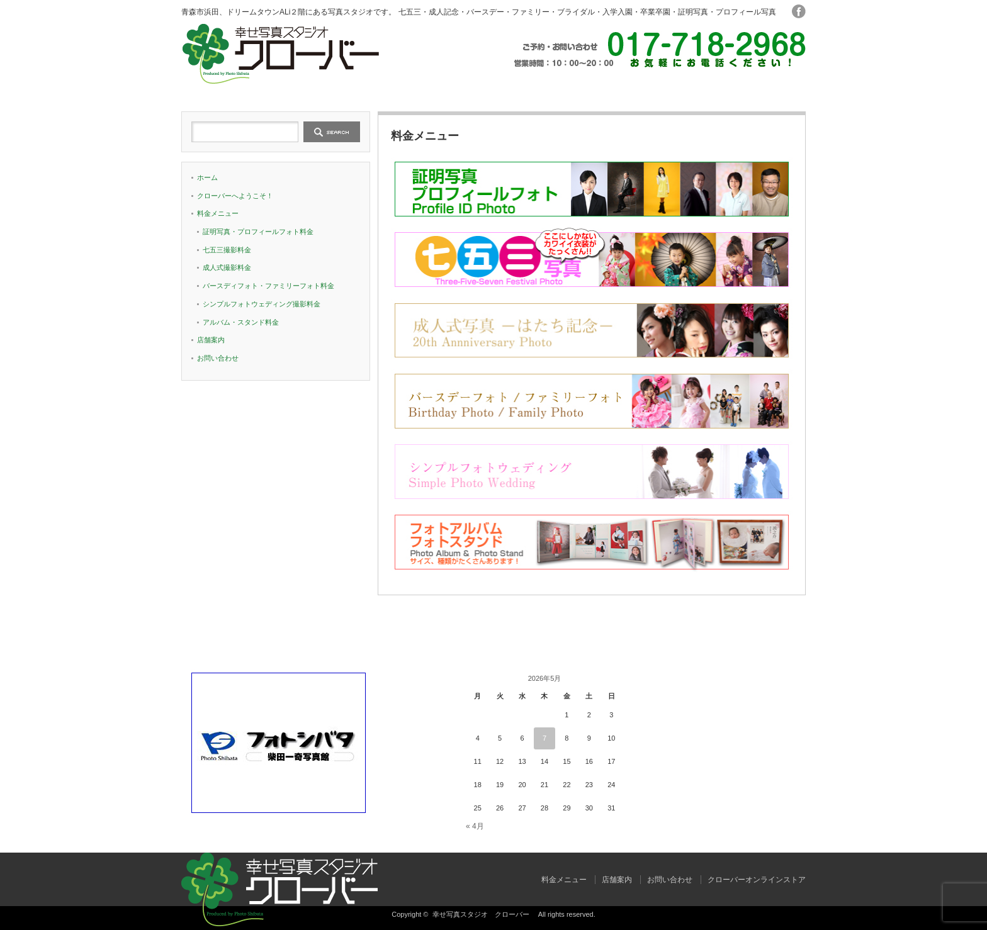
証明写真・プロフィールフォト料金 (258, 231)
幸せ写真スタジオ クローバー (484, 914)
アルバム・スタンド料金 (241, 322)
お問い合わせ (743, 89)
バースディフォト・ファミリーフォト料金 (268, 285)
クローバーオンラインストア (757, 879)
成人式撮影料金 (227, 267)
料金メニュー (493, 89)
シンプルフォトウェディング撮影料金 (261, 304)
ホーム (244, 89)
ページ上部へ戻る (976, 613)
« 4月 (475, 826)
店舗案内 (618, 89)
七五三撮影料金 (227, 250)
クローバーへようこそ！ (369, 89)
